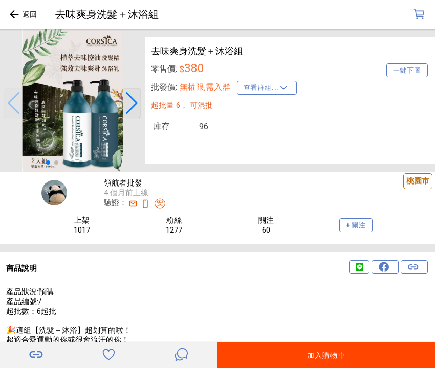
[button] (13, 103)
